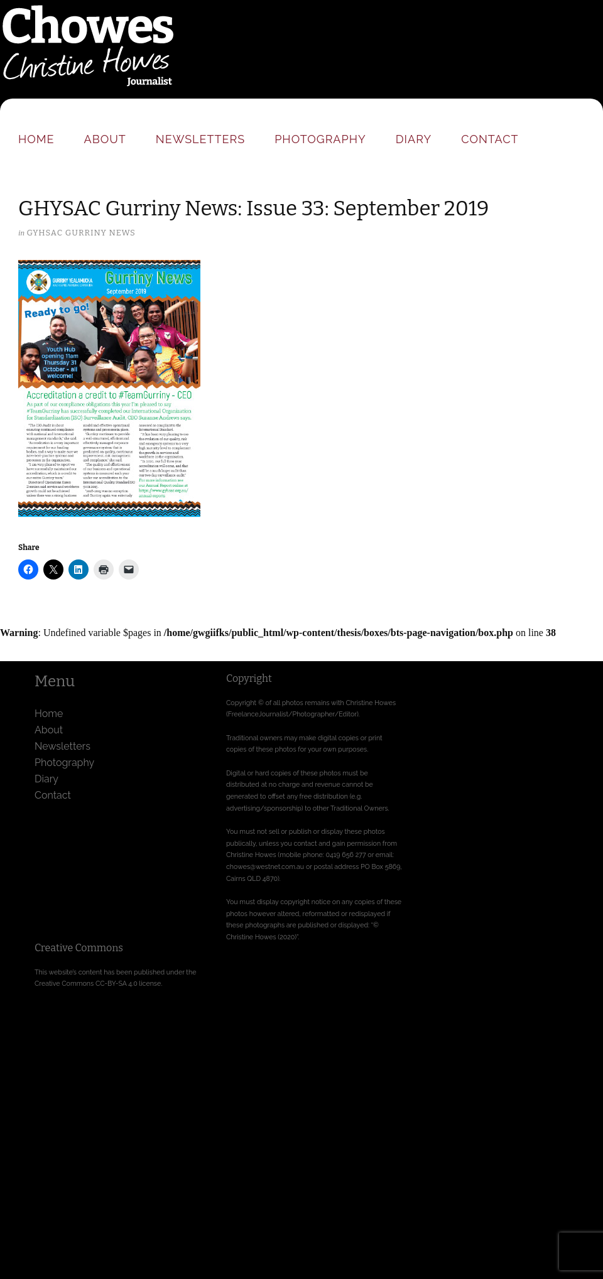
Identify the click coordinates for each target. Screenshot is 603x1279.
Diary (414, 139)
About (105, 139)
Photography (320, 139)
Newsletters (200, 139)
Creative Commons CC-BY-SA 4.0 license (98, 983)
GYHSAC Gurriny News (81, 232)
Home (36, 139)
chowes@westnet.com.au (265, 866)
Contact (489, 139)
